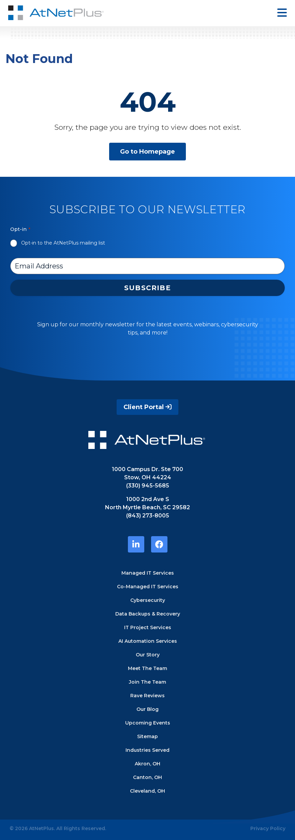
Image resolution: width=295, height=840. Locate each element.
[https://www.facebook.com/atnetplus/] (159, 544)
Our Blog (147, 709)
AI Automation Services (147, 641)
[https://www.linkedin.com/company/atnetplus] (136, 544)
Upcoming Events (147, 723)
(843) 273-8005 (147, 515)
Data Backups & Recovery (147, 614)
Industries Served (147, 750)
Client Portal (147, 407)
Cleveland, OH (147, 791)
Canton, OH (147, 777)
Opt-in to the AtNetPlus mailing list (63, 243)
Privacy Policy (267, 828)
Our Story (148, 655)
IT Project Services (147, 627)
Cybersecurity (147, 600)
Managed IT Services (147, 573)
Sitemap (147, 736)
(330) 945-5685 (147, 485)
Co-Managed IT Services (147, 587)
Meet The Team (147, 668)
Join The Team (147, 682)
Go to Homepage (147, 151)
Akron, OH (147, 764)
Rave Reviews (147, 696)
